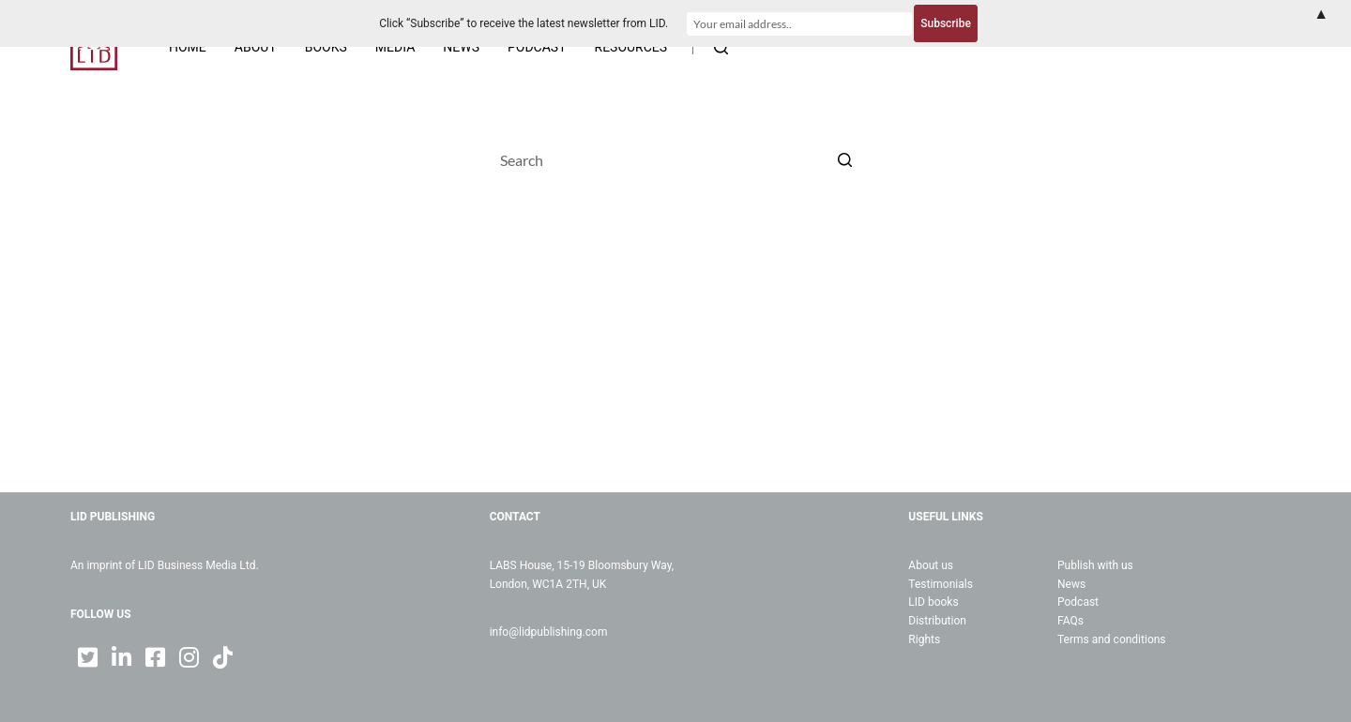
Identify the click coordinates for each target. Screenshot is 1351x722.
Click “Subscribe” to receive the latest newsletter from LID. (523, 23)
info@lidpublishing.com (549, 632)
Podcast (1078, 602)
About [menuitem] (256, 46)
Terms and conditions (1111, 639)
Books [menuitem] (326, 46)
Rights (924, 639)
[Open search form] (721, 47)
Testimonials (940, 584)
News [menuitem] (461, 46)
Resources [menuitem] (631, 46)
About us (930, 565)
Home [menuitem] (187, 46)
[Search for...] (675, 159)
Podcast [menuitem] (537, 46)
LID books (933, 602)
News (1071, 584)
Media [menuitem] (395, 46)
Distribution (937, 620)
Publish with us (1095, 565)
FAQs (1070, 620)
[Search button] (844, 159)
